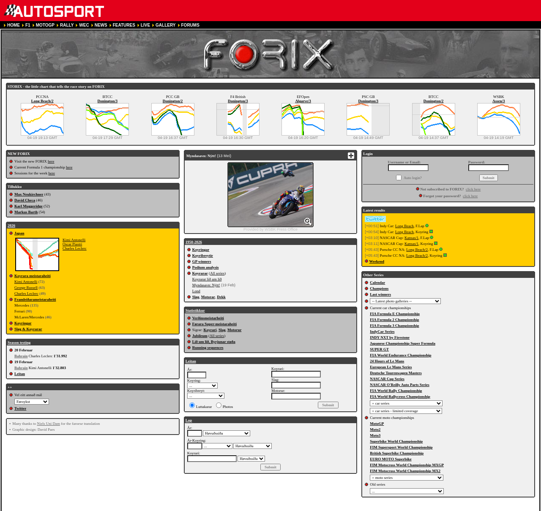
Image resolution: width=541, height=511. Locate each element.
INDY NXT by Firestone (390, 337)
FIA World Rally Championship (396, 391)
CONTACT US (240, 507)
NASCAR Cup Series (387, 379)
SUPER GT (379, 349)
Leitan (19, 374)
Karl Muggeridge (28, 206)
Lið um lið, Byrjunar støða (213, 342)
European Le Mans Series (391, 367)
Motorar (208, 297)
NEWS (101, 25)
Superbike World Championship (396, 441)
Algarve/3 (303, 101)
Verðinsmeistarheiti (208, 318)
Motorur (234, 330)
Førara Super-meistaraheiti (214, 324)
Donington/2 (173, 101)
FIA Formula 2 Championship (394, 320)
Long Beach (404, 226)
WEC (84, 25)
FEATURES (124, 25)
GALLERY (165, 25)
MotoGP (377, 423)
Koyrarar (200, 273)
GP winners (201, 261)
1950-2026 (194, 242)
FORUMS (190, 25)
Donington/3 (108, 101)
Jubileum (200, 336)
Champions (379, 288)
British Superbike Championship (397, 453)
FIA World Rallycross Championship (400, 396)
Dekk (221, 297)
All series (217, 273)
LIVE (145, 25)
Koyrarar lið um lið (207, 279)
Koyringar (23, 323)
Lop (189, 420)
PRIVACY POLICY (164, 507)
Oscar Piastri (72, 244)
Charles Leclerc (75, 248)
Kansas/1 (411, 238)
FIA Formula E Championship (395, 314)
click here (473, 189)
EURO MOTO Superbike (390, 459)
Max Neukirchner (29, 194)
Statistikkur (195, 310)
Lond (196, 291)
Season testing (19, 342)
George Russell (26, 287)
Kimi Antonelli (74, 240)
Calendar (377, 282)
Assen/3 (498, 101)
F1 (27, 25)
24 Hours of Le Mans (387, 361)
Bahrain (21, 356)
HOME (13, 25)
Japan (19, 233)
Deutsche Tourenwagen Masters (395, 373)
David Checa (24, 200)
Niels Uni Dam (48, 423)
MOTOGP (45, 25)
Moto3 (375, 435)
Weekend (377, 261)
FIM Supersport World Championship (401, 447)
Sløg (195, 297)
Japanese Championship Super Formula (402, 343)
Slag (222, 330)
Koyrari (209, 330)
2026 (11, 225)
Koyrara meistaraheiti (32, 276)
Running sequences (208, 347)
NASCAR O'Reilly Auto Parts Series (399, 385)
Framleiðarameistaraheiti (35, 299)
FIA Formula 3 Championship (394, 325)
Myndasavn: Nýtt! (206, 285)
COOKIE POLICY (204, 507)
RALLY (67, 25)
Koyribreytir (202, 255)
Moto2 (375, 429)
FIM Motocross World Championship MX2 (405, 471)
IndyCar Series (382, 331)
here (51, 161)
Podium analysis (205, 267)
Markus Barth (26, 212)
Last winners (380, 294)
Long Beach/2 (42, 101)
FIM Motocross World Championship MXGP (407, 465)
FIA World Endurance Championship (400, 355)
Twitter (20, 408)
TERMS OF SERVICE (120, 507)
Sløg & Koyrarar (28, 329)
